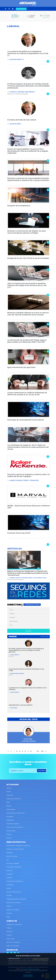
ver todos (44, 636)
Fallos (8, 802)
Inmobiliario (9, 885)
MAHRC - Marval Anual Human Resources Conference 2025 (28, 507)
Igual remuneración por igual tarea (21, 367)
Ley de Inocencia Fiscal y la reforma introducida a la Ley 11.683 (26, 670)
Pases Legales (10, 809)
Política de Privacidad (12, 946)
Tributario (9, 913)
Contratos (9, 877)
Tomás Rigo (27, 739)
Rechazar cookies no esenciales (31, 969)
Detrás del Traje (10, 831)
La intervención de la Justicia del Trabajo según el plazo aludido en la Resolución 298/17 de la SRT (26, 341)
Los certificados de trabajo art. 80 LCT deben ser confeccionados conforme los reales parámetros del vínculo (28, 447)
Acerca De (9, 931)
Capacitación (10, 820)
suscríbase (42, 770)
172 (42, 751)
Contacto (9, 935)
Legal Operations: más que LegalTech (20, 705)
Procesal (8, 895)
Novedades (9, 816)
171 (38, 751)
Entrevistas (9, 795)
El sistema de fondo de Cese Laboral (21, 120)
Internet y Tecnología (12, 909)
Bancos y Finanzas (11, 856)
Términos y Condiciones (13, 942)
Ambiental (9, 852)
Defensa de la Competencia (14, 881)
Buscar (28, 631)
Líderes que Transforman (13, 798)
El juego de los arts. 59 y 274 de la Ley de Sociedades (28, 258)
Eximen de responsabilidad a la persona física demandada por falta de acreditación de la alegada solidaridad (27, 151)
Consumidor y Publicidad (13, 867)
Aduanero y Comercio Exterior (15, 849)
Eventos (8, 834)
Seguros (8, 906)
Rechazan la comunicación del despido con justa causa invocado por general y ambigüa (26, 232)
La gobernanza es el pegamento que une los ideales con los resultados (27, 688)
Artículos (8, 788)
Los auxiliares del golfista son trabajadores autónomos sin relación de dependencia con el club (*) (27, 53)
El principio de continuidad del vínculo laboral (25, 420)
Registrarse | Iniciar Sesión (14, 924)
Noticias (8, 806)
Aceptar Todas (28, 976)
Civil (7, 860)
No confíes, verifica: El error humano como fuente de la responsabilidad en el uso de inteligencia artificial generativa (26, 650)
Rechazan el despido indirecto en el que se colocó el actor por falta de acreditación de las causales (28, 314)
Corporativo (9, 874)
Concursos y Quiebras (12, 863)
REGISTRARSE (21, 9)
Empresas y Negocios (12, 823)
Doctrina (8, 838)
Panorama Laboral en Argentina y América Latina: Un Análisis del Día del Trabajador (28, 475)
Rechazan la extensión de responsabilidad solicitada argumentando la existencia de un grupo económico (28, 179)
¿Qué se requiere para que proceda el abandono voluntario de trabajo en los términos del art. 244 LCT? (26, 285)
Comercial (9, 870)
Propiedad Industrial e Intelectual (16, 899)
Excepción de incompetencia (18, 205)
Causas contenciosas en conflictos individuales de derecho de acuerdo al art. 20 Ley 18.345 (27, 393)
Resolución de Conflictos (13, 902)
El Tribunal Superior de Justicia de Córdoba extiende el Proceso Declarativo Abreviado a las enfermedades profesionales (28, 86)
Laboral (8, 888)
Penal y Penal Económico (13, 892)
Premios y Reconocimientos (14, 827)
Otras (8, 917)
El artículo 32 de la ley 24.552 (18, 533)
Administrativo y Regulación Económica (18, 845)
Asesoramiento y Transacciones (15, 813)
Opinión (8, 791)
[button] (5, 9)
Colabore (9, 928)
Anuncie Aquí (10, 938)
